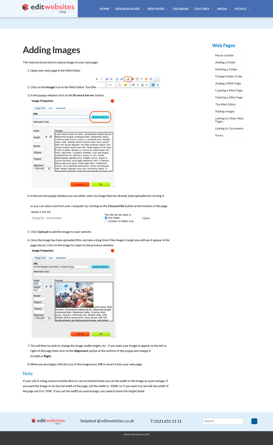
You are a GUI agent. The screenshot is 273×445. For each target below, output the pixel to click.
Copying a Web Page (228, 90)
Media (222, 8)
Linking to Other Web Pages (229, 119)
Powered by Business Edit (136, 434)
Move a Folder (224, 55)
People (240, 8)
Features (202, 8)
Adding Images (225, 111)
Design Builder (127, 8)
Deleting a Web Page (229, 97)
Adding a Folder (225, 62)
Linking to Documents (229, 128)
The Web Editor (225, 104)
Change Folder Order (228, 76)
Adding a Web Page (228, 83)
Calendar (180, 8)
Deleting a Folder (226, 69)
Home (104, 8)
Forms (219, 135)
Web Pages (156, 8)
